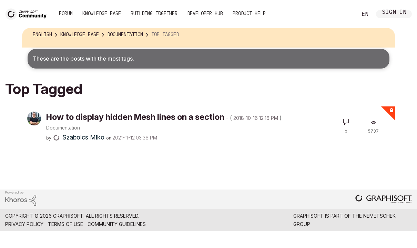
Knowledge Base (101, 13)
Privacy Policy (24, 224)
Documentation (63, 128)
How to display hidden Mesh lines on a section (164, 117)
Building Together (154, 13)
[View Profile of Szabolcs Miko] (83, 137)
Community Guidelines (117, 224)
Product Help (249, 13)
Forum (66, 13)
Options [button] (384, 35)
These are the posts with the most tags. (83, 58)
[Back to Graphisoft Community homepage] (28, 13)
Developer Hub (205, 13)
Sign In (394, 12)
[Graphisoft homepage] (383, 199)
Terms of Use (65, 224)
